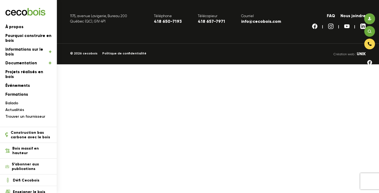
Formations (16, 94)
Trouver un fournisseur (25, 116)
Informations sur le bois (28, 52)
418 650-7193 (168, 21)
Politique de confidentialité (124, 53)
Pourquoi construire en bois (28, 38)
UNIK (361, 53)
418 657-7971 (211, 21)
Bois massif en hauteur (22, 150)
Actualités (14, 109)
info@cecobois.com (261, 21)
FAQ (331, 15)
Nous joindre (353, 15)
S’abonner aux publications (22, 166)
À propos (14, 26)
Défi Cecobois (22, 180)
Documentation (28, 63)
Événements (17, 85)
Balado (11, 103)
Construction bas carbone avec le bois (27, 134)
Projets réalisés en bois (24, 74)
